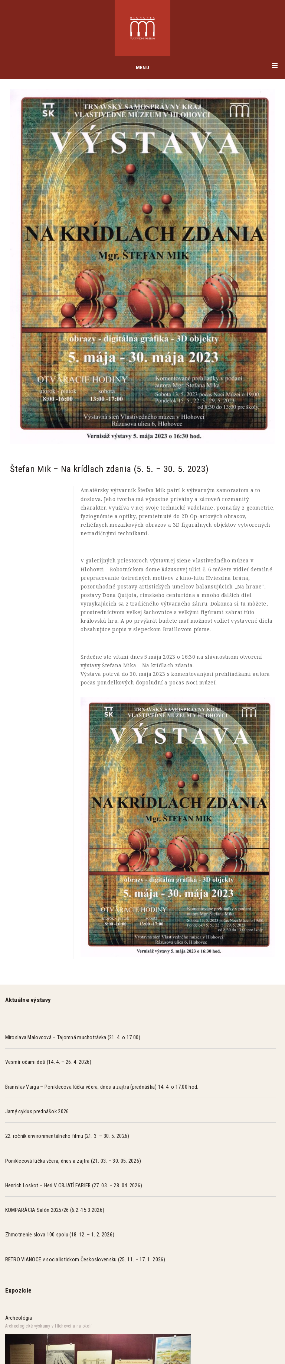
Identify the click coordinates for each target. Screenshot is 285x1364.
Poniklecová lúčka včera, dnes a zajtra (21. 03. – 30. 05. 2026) (73, 1161)
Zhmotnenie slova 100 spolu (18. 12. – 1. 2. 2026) (60, 1235)
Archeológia (18, 1318)
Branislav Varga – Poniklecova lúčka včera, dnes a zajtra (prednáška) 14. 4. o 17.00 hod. (102, 1087)
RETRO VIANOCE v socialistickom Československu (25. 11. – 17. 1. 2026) (85, 1259)
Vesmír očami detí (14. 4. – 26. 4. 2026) (48, 1062)
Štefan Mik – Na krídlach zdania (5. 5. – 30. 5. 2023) (109, 468)
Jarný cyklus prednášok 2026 (37, 1111)
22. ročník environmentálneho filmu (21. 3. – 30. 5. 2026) (67, 1136)
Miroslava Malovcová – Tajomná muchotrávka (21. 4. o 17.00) (73, 1037)
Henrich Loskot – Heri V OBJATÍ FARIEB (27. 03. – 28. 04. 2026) (73, 1185)
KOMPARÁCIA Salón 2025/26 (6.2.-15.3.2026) (55, 1210)
